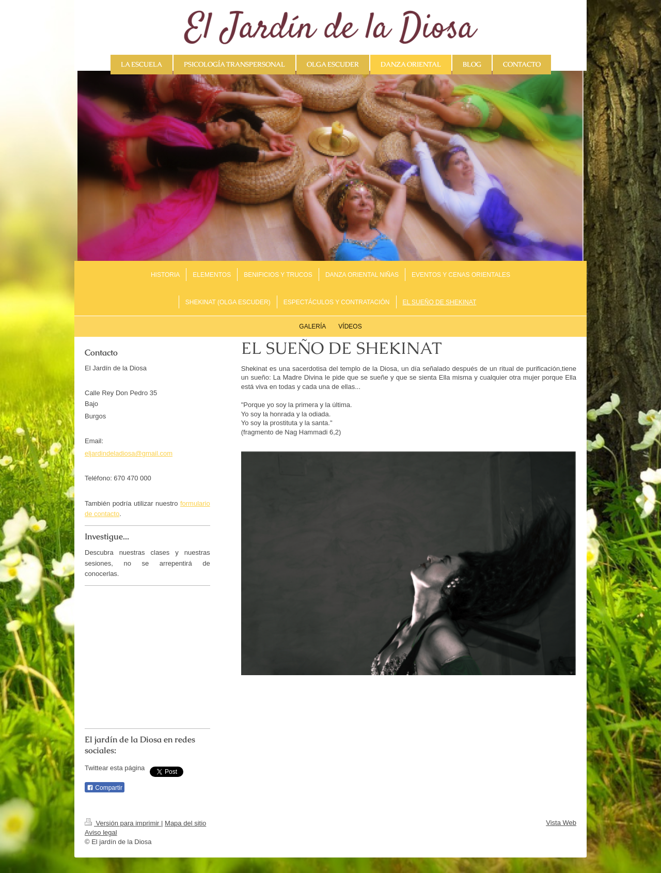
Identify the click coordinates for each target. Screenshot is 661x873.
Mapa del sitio (185, 823)
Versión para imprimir (123, 823)
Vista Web (561, 823)
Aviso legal (101, 832)
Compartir (104, 787)
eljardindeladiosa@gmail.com (128, 453)
